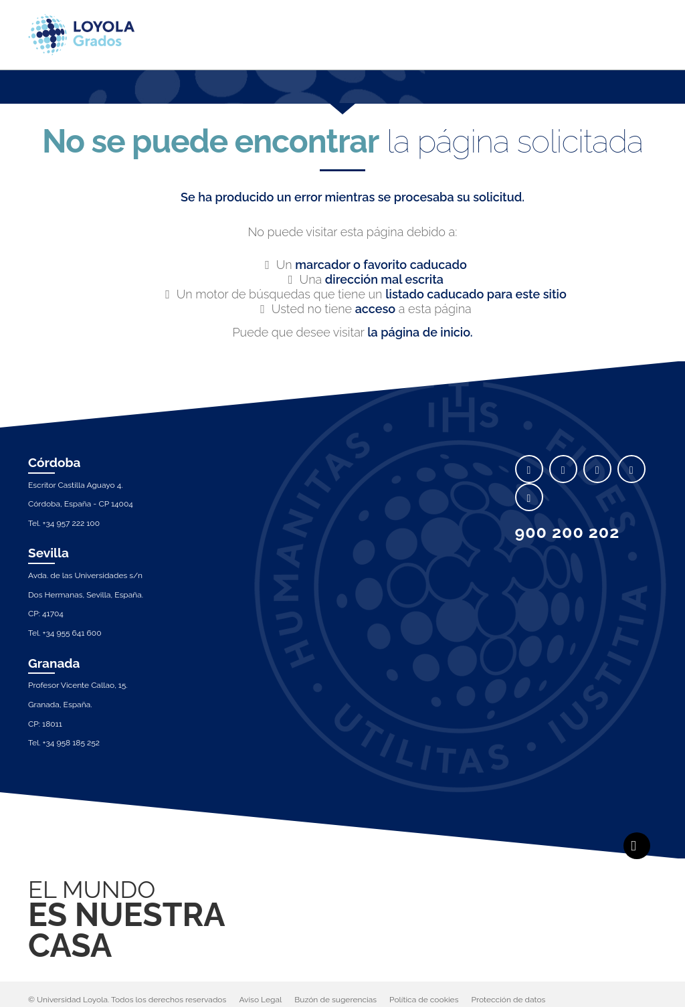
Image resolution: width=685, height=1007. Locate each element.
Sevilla (48, 552)
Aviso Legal (260, 999)
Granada (54, 663)
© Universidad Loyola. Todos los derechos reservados (127, 999)
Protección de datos (509, 999)
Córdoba (54, 462)
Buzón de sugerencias (335, 999)
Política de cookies (423, 999)
